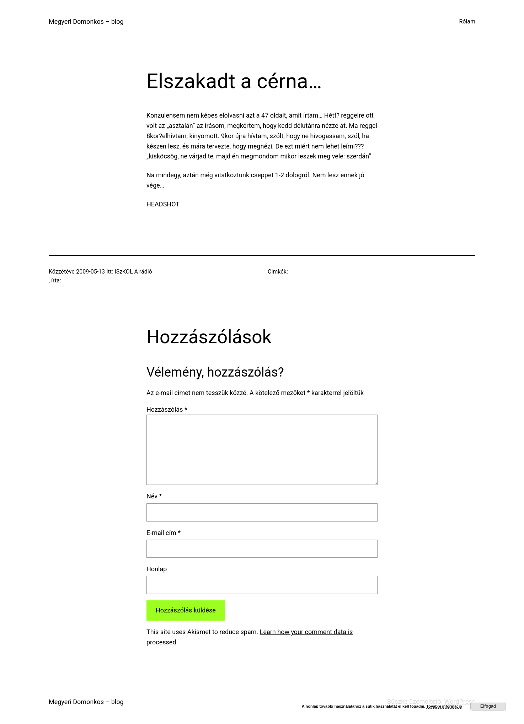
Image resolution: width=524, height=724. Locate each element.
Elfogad (488, 706)
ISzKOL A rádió (133, 271)
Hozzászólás (166, 409)
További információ (444, 706)
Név (154, 496)
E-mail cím (163, 532)
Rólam (467, 21)
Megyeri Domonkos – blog (86, 21)
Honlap (156, 569)
